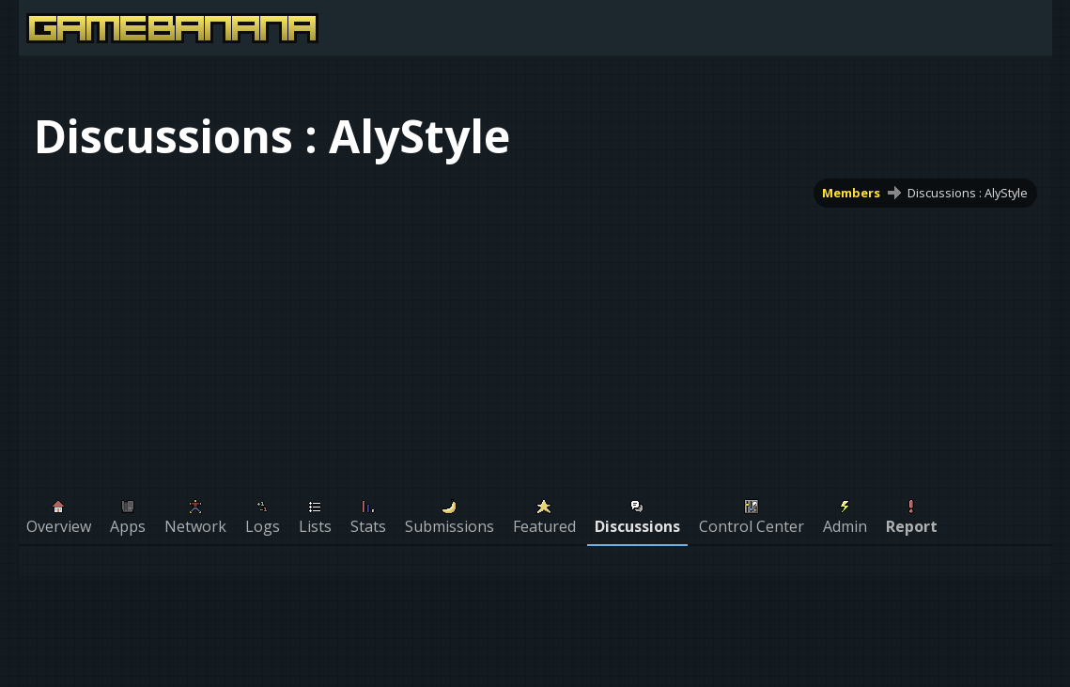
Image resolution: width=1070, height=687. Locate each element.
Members (851, 192)
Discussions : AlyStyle (967, 192)
